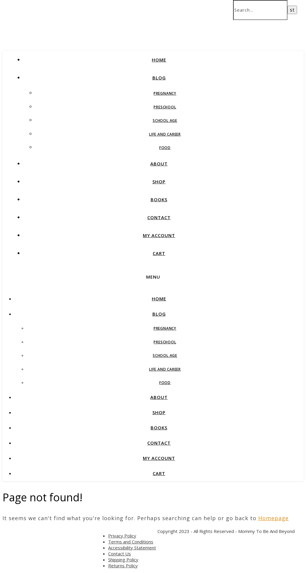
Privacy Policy (122, 536)
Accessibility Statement (132, 548)
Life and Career (165, 134)
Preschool (165, 107)
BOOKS (159, 199)
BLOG (159, 78)
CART (159, 253)
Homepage (273, 518)
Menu (153, 277)
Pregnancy (165, 93)
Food (165, 147)
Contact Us (119, 554)
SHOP (159, 182)
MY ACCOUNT (159, 235)
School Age (165, 120)
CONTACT (159, 217)
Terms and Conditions (130, 542)
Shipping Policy (123, 560)
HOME (159, 60)
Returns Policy (123, 566)
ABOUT (159, 164)
